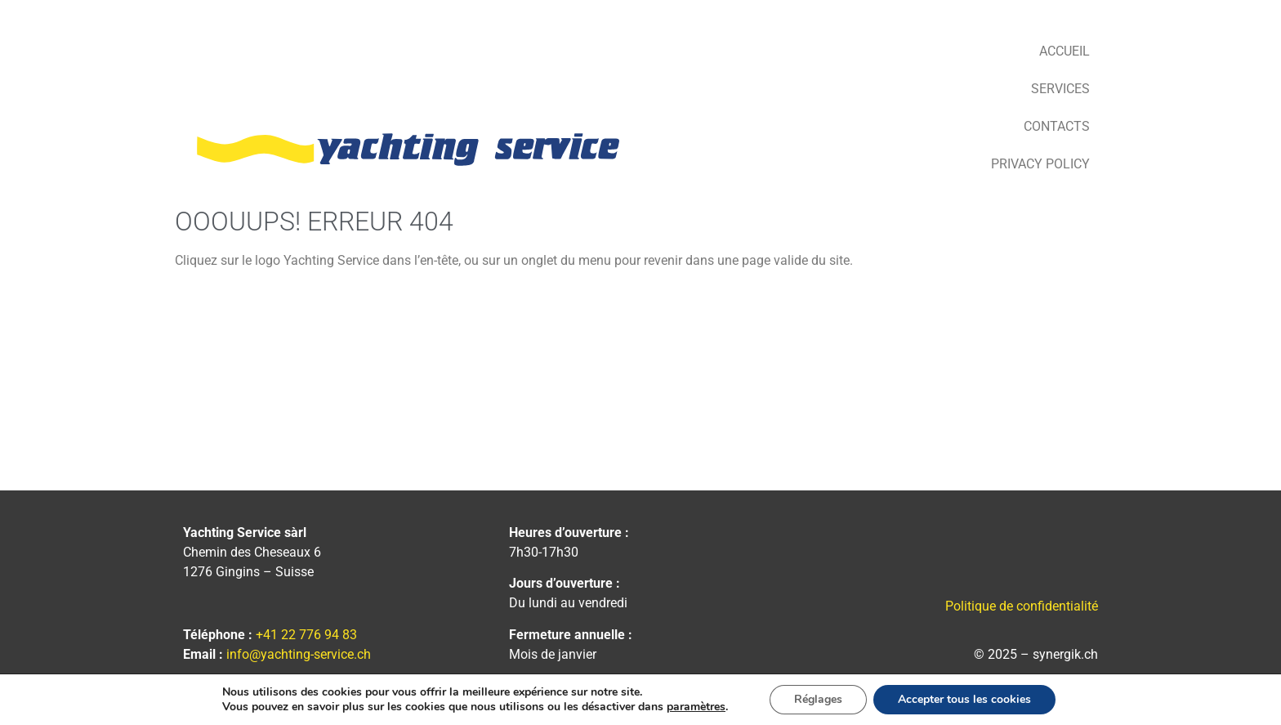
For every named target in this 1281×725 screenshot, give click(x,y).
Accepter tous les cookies (964, 699)
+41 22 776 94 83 (306, 634)
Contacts (1057, 126)
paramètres (696, 707)
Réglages (818, 699)
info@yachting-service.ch (298, 654)
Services (1060, 88)
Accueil (1064, 51)
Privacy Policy (1040, 164)
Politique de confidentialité (1021, 606)
